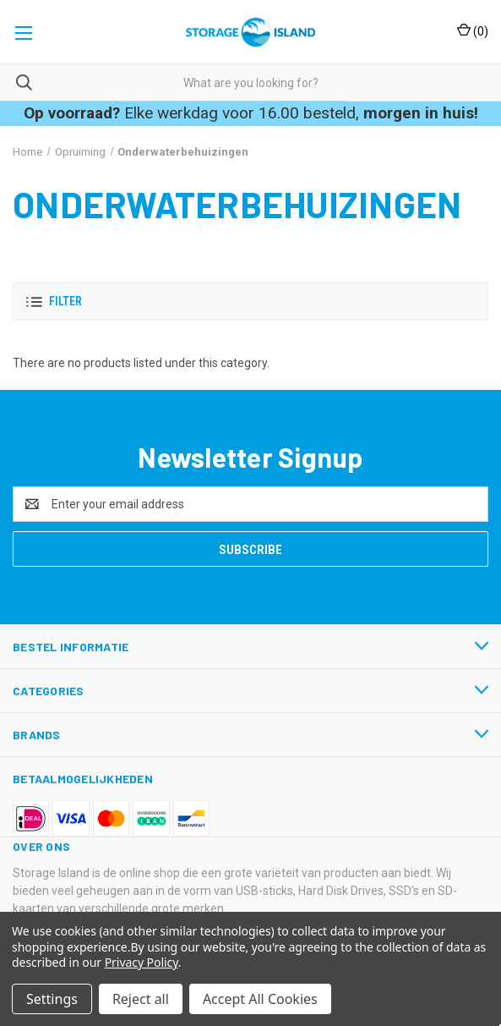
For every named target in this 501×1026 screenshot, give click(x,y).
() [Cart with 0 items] (472, 30)
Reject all (140, 999)
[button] (250, 302)
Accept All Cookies (260, 999)
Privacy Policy (141, 962)
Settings (52, 999)
